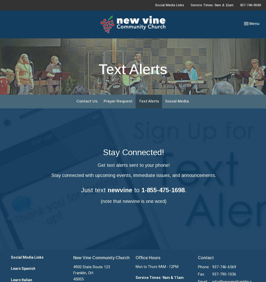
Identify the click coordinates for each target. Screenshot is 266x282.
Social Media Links (169, 5)
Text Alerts (149, 101)
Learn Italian (21, 280)
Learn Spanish (23, 268)
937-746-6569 (250, 5)
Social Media (177, 101)
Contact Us (86, 101)
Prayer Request (118, 101)
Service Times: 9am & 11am (212, 5)
